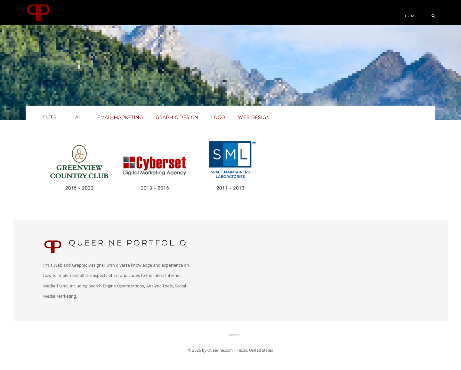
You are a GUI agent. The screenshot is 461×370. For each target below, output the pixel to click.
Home (411, 16)
